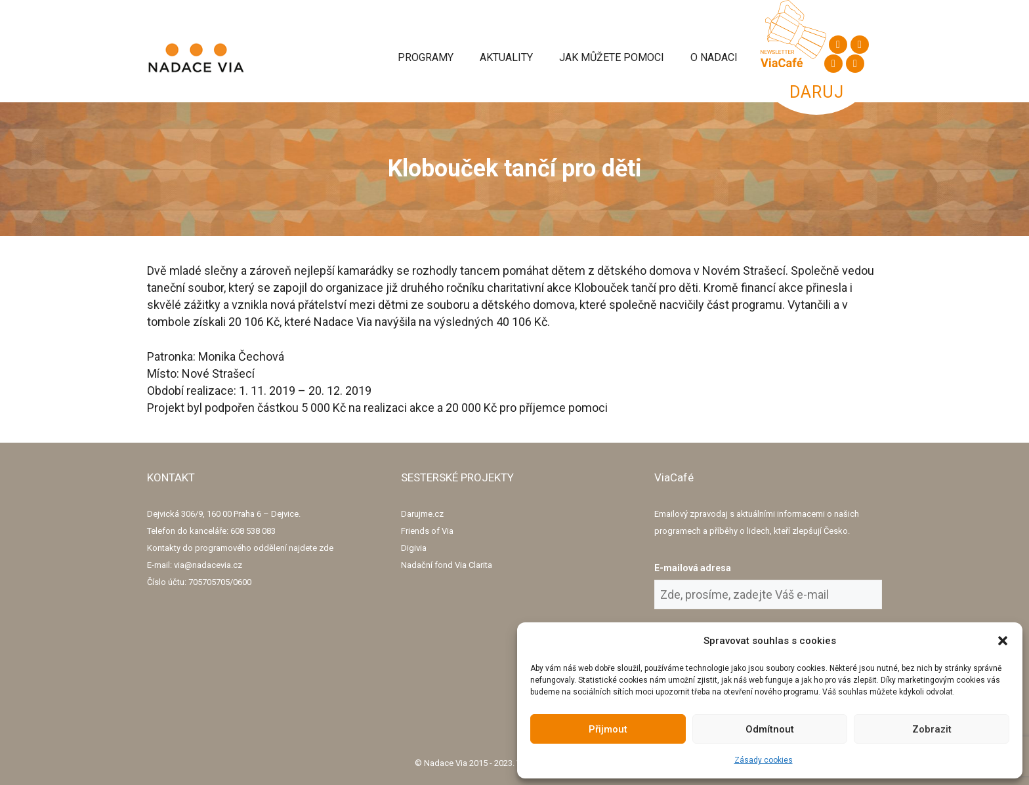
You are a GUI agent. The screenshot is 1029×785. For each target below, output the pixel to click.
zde (326, 548)
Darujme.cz (422, 514)
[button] (1002, 640)
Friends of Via (427, 531)
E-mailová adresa (692, 568)
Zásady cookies (763, 760)
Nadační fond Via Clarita (446, 565)
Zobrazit (932, 729)
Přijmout (608, 729)
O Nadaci (714, 57)
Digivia (414, 548)
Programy (425, 57)
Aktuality (506, 57)
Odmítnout (770, 729)
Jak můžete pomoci (611, 57)
